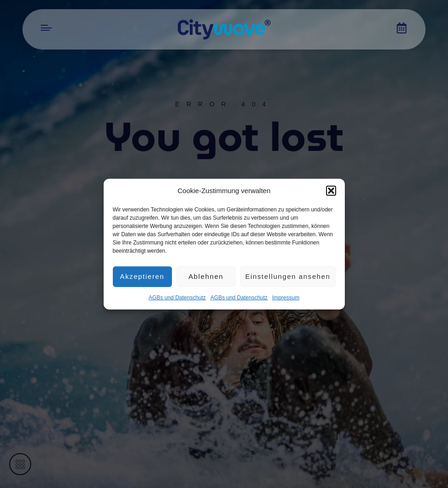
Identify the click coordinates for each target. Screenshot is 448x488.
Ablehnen (205, 276)
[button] (331, 190)
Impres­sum (285, 297)
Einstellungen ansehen (288, 276)
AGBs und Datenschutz (177, 297)
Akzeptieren (142, 276)
